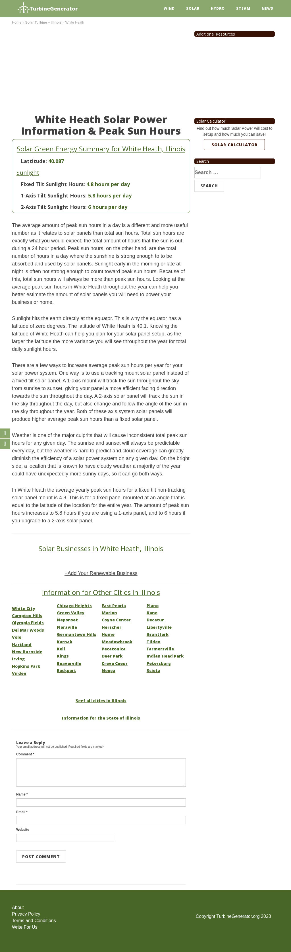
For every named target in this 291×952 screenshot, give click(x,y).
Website (22, 830)
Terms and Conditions (34, 920)
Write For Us (24, 927)
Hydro (218, 8)
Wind (169, 8)
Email (22, 812)
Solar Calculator (234, 144)
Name (22, 794)
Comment (25, 754)
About (18, 907)
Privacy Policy (26, 914)
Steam (243, 8)
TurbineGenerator (48, 7)
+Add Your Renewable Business (101, 573)
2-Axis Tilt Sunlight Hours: (54, 206)
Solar (192, 8)
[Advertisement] (101, 68)
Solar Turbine (36, 22)
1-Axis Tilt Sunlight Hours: (54, 195)
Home (16, 22)
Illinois (56, 22)
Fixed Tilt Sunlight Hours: (53, 184)
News (267, 8)
